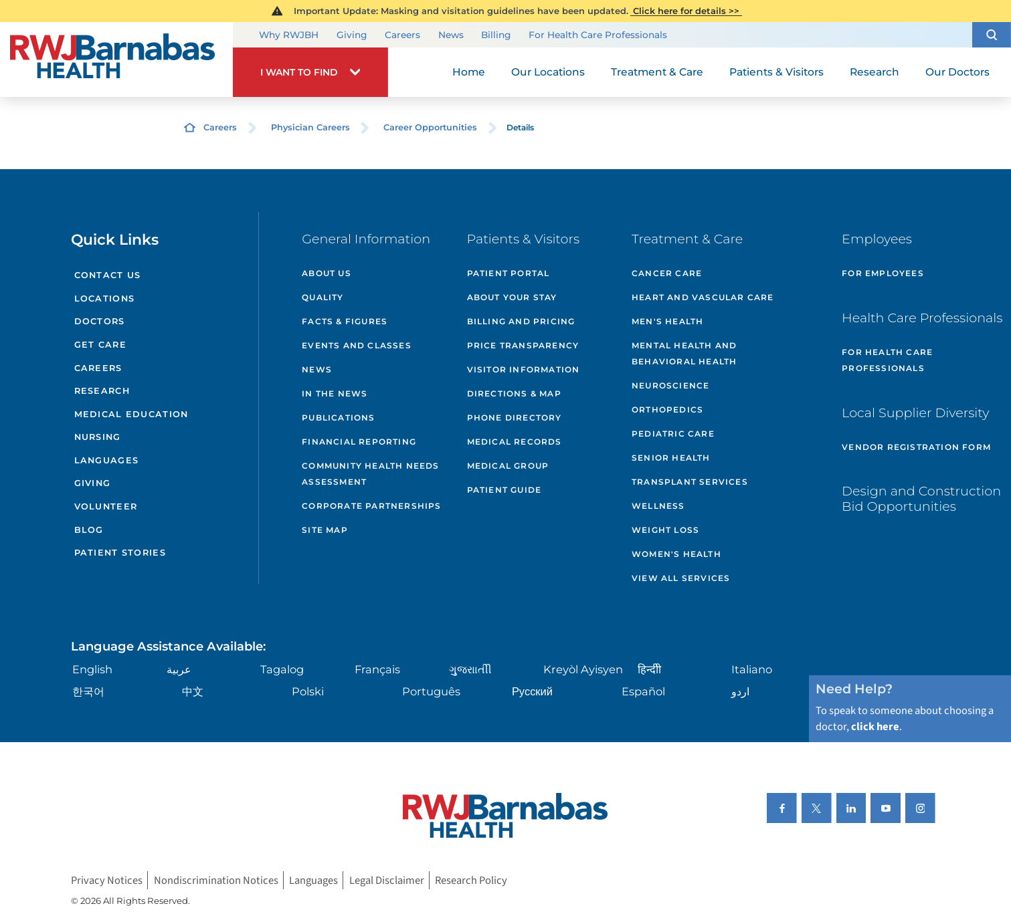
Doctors (99, 321)
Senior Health (671, 458)
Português (431, 691)
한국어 (88, 691)
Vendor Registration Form (916, 447)
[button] (991, 34)
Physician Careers (310, 127)
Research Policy (471, 881)
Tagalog (282, 669)
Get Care (100, 345)
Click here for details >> (686, 10)
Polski (308, 691)
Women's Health (676, 554)
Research (102, 391)
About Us (326, 273)
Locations (104, 299)
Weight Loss (665, 530)
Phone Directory (514, 418)
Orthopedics (667, 410)
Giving (352, 34)
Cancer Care (667, 273)
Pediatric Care (673, 434)
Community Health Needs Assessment (370, 474)
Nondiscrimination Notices (216, 881)
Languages (106, 460)
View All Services (681, 578)
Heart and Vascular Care (703, 297)
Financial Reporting (359, 442)
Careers (402, 34)
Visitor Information (523, 369)
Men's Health (667, 321)
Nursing (97, 437)
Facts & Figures (344, 321)
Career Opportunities (430, 127)
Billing (496, 34)
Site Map (325, 530)
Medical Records (514, 442)
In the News (334, 393)
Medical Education (131, 414)
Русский (532, 691)
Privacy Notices (107, 881)
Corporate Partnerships (371, 506)
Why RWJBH (288, 34)
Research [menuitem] (874, 72)
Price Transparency (523, 345)
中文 (192, 691)
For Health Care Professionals (598, 34)
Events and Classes (356, 345)
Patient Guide (504, 490)
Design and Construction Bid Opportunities (921, 498)
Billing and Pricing (521, 321)
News (451, 34)
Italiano (751, 669)
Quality (322, 297)
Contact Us (107, 275)
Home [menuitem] (468, 72)
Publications (338, 418)
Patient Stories (120, 553)
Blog (89, 530)
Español (643, 691)
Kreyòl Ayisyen (583, 669)
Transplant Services (690, 482)
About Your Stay (512, 297)
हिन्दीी (649, 669)
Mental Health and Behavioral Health (684, 353)
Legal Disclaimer (386, 881)
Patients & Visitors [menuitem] (776, 72)
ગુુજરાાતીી (470, 669)
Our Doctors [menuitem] (957, 72)
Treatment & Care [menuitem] (657, 72)
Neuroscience (670, 385)
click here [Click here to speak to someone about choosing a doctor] (875, 727)
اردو (740, 691)
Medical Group (508, 466)
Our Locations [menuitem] (548, 72)
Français (377, 669)
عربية (179, 669)
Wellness (658, 506)
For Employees (883, 273)
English (92, 669)
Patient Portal (508, 273)
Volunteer (106, 506)
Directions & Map (514, 393)
